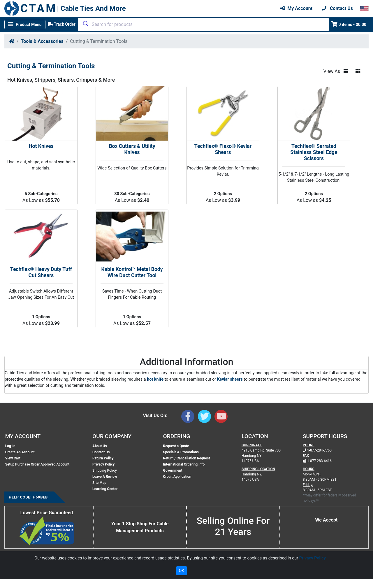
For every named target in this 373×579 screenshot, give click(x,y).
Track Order (61, 24)
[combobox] (203, 24)
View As (331, 71)
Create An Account (20, 452)
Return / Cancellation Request (186, 458)
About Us (99, 446)
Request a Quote (176, 446)
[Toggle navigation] (24, 24)
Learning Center (104, 489)
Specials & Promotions (180, 452)
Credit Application (177, 477)
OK (181, 570)
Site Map (99, 483)
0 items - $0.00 (349, 24)
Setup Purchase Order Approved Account (37, 464)
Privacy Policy (103, 464)
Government (172, 470)
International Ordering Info (184, 464)
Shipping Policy (104, 470)
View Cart (12, 458)
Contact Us (101, 452)
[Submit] (85, 23)
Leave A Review (104, 477)
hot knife (156, 379)
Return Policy (102, 458)
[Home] (11, 41)
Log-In (10, 446)
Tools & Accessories (42, 41)
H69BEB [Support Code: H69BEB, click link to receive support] (40, 497)
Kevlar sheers (230, 379)
